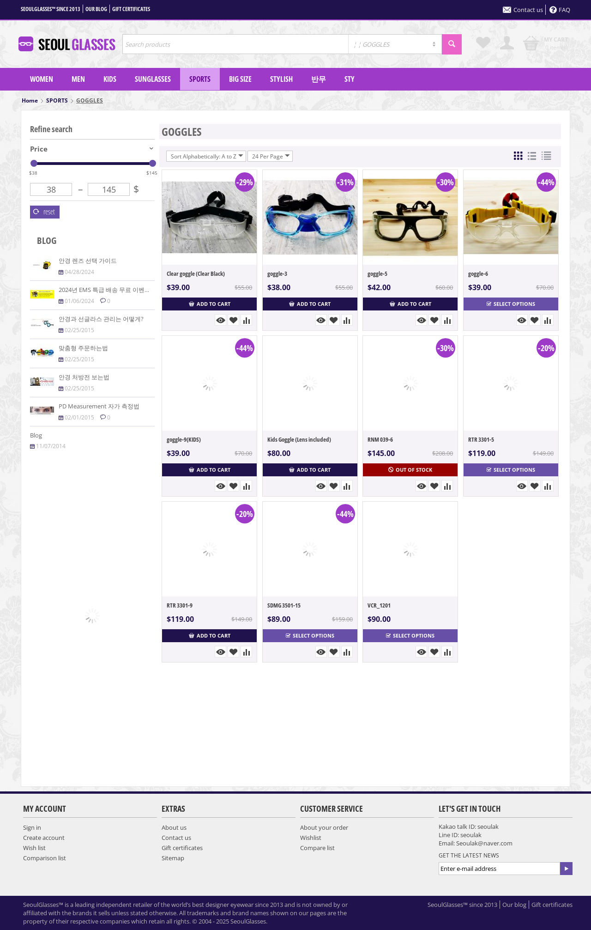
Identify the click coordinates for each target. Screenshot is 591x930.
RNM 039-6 (380, 439)
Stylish (281, 79)
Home (30, 100)
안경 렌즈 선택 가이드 (88, 260)
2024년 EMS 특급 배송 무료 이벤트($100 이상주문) (126, 290)
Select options (511, 303)
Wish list (34, 848)
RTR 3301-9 (180, 605)
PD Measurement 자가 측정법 (99, 406)
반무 (318, 79)
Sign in (32, 827)
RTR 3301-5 (481, 439)
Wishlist (310, 837)
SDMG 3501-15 (284, 605)
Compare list (317, 848)
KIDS (109, 79)
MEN (78, 79)
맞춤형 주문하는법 (83, 348)
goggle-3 (277, 273)
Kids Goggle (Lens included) (299, 439)
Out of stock (410, 469)
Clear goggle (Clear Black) (196, 273)
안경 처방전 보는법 (84, 377)
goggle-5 (377, 273)
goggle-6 (478, 273)
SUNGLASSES (153, 79)
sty (349, 79)
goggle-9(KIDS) (184, 439)
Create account (44, 837)
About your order (324, 827)
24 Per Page (271, 156)
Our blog (96, 9)
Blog (36, 435)
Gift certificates (131, 9)
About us (174, 827)
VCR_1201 (379, 605)
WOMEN (41, 79)
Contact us (523, 10)
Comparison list (44, 858)
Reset (44, 212)
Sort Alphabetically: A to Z (207, 156)
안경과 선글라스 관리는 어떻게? (101, 319)
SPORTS (200, 79)
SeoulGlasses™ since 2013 (50, 9)
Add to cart (209, 303)
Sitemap (173, 858)
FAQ (559, 10)
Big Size (240, 79)
